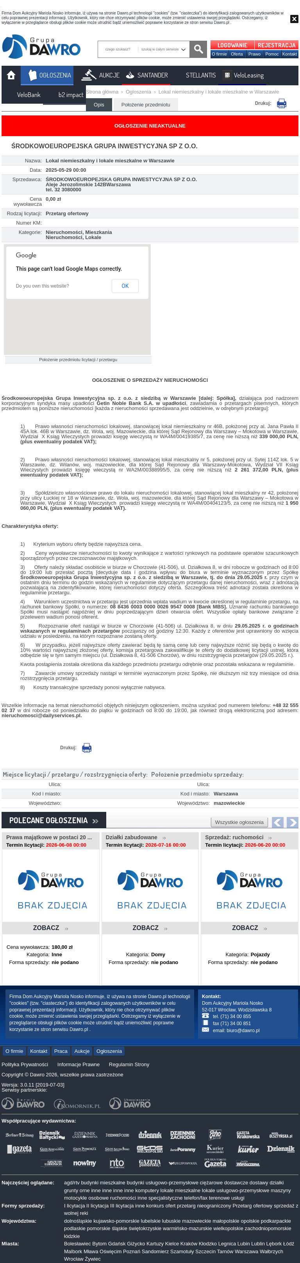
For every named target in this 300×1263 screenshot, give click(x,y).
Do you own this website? (42, 286)
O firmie (219, 54)
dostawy (259, 1183)
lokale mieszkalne (181, 1190)
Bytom (99, 1244)
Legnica (227, 1244)
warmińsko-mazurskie (187, 1228)
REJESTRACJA (277, 45)
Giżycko (136, 1244)
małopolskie (225, 1221)
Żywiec (92, 1259)
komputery (147, 1190)
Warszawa (246, 1251)
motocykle (75, 1198)
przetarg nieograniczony (204, 1206)
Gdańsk (117, 1244)
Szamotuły (182, 1251)
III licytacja (122, 1206)
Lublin (258, 1244)
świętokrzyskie (145, 1228)
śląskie (119, 1228)
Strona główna (102, 92)
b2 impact (71, 94)
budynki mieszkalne (103, 1183)
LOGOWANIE (232, 45)
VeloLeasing (249, 75)
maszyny (281, 1190)
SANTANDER (153, 75)
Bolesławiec (77, 1244)
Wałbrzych (271, 1251)
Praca (61, 1051)
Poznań (131, 1251)
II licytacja (97, 1206)
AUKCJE (109, 75)
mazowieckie (196, 1221)
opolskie (250, 1221)
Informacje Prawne (78, 1064)
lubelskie (151, 1221)
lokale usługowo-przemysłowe (236, 1190)
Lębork (274, 1244)
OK (125, 286)
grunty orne (77, 1190)
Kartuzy (155, 1244)
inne (96, 1190)
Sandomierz (155, 1251)
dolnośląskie (78, 1221)
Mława (91, 1251)
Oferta (237, 54)
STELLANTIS (201, 75)
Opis (99, 105)
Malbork (73, 1251)
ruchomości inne (128, 1198)
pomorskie (99, 1228)
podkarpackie (276, 1221)
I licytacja (74, 1206)
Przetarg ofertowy (252, 1206)
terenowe (219, 1198)
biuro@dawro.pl (243, 1030)
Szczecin (205, 1251)
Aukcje (81, 1051)
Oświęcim (110, 1251)
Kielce (172, 1244)
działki (277, 1183)
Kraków (188, 1244)
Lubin (244, 1244)
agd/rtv (72, 1183)
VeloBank (29, 94)
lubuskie (171, 1221)
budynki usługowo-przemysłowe (162, 1183)
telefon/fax (195, 1198)
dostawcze (236, 1183)
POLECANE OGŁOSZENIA (53, 820)
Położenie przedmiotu (145, 105)
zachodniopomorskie (268, 1228)
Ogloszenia (138, 92)
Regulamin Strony (129, 1064)
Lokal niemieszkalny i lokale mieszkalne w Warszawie (219, 92)
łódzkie (72, 1236)
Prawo (254, 54)
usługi (238, 1198)
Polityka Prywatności (25, 1064)
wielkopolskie (228, 1228)
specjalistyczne (165, 1198)
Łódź (288, 1244)
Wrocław (74, 1259)
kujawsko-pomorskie (116, 1221)
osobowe (98, 1198)
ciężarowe (211, 1183)
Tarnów (225, 1251)
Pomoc (272, 54)
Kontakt (289, 54)
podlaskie (75, 1228)
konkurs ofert (160, 1206)
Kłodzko (208, 1244)
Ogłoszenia (109, 1051)
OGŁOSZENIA (55, 75)
